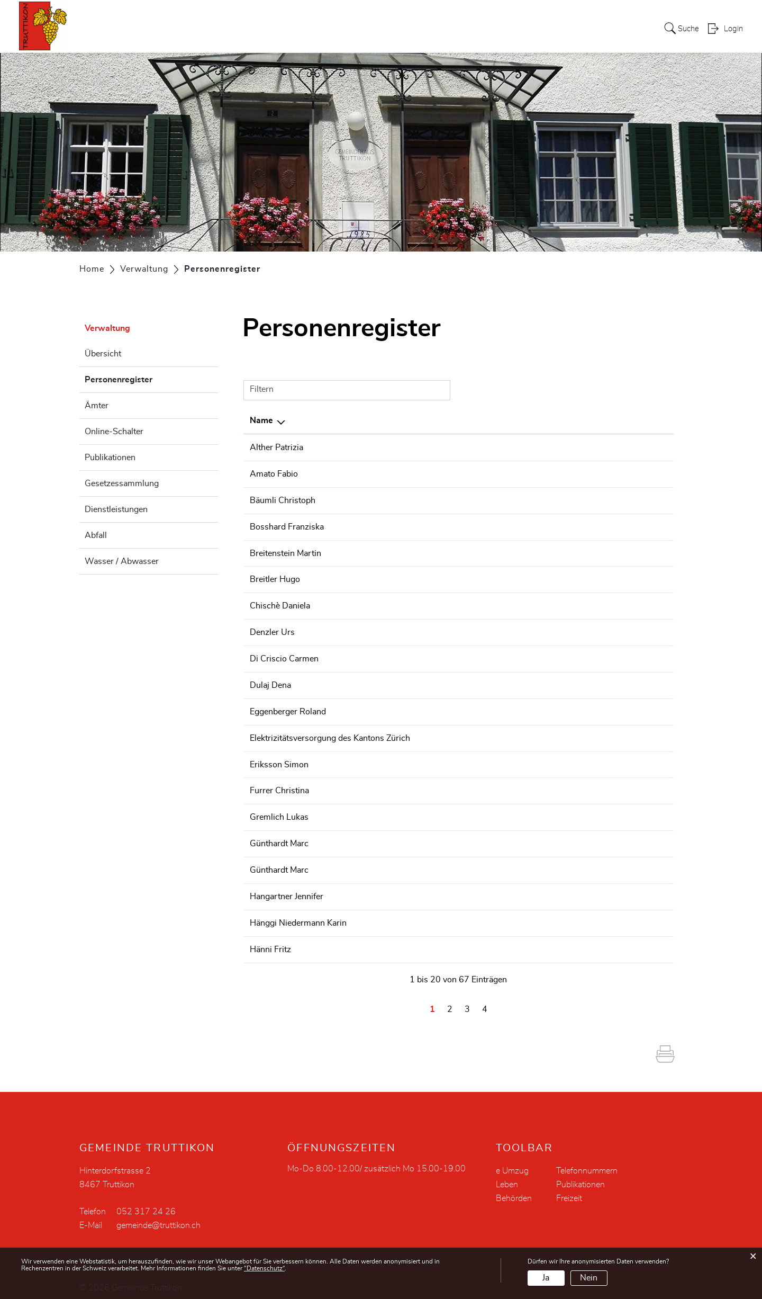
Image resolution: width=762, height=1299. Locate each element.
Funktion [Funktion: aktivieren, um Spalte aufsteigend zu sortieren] (442, 420)
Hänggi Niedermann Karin (298, 914)
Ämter (96, 405)
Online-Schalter (114, 431)
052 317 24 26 (636, 681)
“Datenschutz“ (264, 1268)
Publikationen (110, 457)
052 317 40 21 (636, 940)
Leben (610, 28)
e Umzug (512, 1162)
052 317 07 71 (636, 707)
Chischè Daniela (280, 603)
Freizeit (569, 1189)
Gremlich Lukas (279, 811)
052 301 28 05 (636, 836)
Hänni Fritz (270, 940)
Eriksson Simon (279, 759)
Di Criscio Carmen (284, 655)
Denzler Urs (272, 629)
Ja (545, 1278)
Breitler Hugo (275, 577)
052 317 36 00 (636, 525)
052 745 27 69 (636, 759)
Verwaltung (476, 28)
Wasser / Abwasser (122, 561)
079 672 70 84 (636, 499)
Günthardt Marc (279, 836)
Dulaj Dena (270, 681)
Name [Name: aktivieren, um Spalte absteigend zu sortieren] (261, 420)
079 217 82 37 (636, 551)
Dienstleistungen (116, 509)
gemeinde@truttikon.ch (158, 1216)
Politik (429, 28)
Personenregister (145, 378)
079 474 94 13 (636, 811)
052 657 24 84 (636, 577)
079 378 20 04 (636, 473)
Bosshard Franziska (287, 525)
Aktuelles (345, 28)
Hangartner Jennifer (286, 888)
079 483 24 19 (636, 447)
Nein (588, 1278)
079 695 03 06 (636, 655)
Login (733, 29)
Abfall (96, 535)
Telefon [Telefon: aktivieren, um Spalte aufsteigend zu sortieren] (621, 420)
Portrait (390, 28)
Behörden (514, 1189)
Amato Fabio (274, 473)
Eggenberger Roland (288, 707)
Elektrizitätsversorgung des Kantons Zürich (330, 733)
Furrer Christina (279, 785)
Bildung (572, 28)
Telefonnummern (587, 1162)
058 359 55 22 (636, 733)
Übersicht (103, 354)
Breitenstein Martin (285, 551)
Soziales (528, 28)
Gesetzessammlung (122, 483)
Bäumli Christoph (282, 499)
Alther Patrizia (276, 447)
